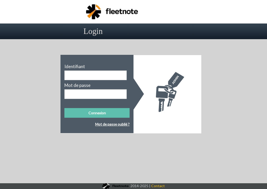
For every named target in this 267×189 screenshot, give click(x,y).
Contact (158, 186)
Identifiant (74, 66)
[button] (97, 113)
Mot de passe (77, 85)
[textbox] (95, 75)
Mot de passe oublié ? (112, 124)
